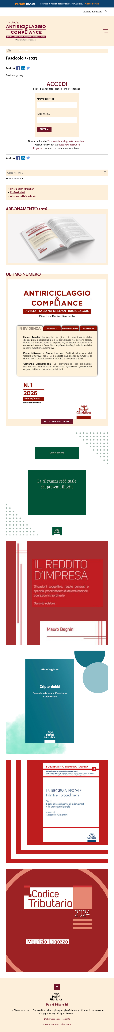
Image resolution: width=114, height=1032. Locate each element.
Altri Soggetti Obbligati (22, 195)
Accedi (86, 11)
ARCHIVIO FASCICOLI (57, 421)
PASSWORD (43, 113)
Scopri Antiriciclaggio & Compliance (67, 141)
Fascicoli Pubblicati (21, 51)
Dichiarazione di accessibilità (57, 1018)
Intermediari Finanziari (22, 188)
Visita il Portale (91, 3)
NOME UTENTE (45, 99)
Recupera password (69, 144)
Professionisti (17, 192)
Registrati (97, 11)
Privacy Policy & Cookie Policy (57, 1024)
